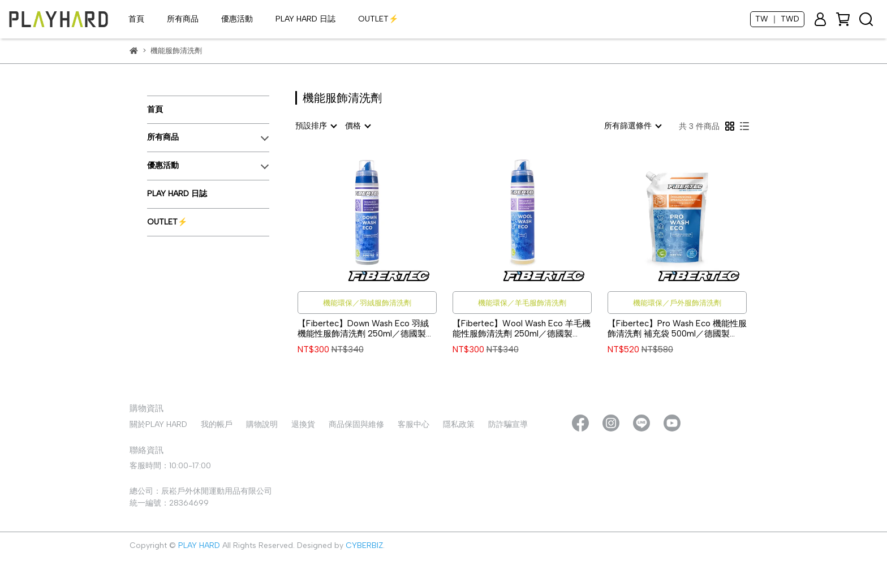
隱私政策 (459, 424)
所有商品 (183, 19)
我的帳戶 (216, 424)
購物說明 (262, 424)
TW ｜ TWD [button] (777, 19)
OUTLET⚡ (378, 19)
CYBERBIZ (364, 545)
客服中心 (413, 424)
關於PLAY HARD (158, 424)
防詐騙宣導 (508, 424)
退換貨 (303, 424)
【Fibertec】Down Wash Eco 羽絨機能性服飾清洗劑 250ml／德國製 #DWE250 (363, 328)
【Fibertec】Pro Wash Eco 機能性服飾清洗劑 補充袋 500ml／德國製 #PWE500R (677, 328)
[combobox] (315, 126)
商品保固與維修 (356, 424)
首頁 (136, 19)
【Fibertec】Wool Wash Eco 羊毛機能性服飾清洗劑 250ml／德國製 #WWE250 (522, 328)
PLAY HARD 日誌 (305, 19)
